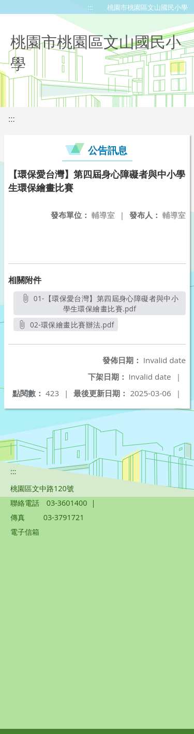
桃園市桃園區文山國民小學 (147, 7)
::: (90, 7)
